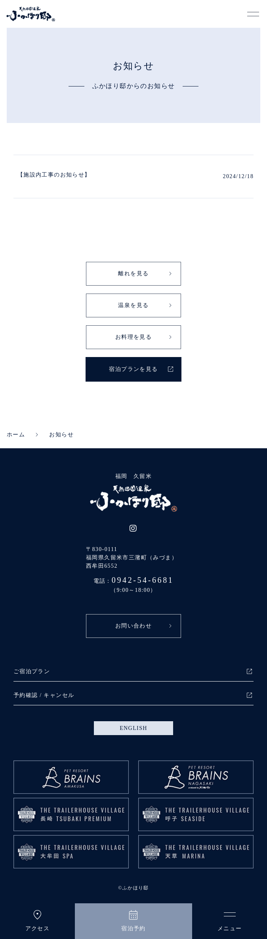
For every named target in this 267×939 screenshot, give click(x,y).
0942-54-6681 (143, 580)
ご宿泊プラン (31, 671)
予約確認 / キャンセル (43, 695)
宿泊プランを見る (133, 369)
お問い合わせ (133, 626)
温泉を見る (133, 305)
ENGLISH (133, 728)
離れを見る (133, 274)
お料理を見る (133, 337)
